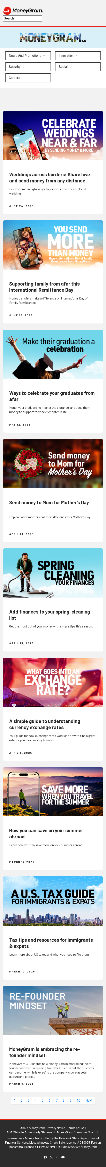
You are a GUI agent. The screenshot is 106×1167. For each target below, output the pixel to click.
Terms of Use (75, 1128)
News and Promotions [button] (25, 56)
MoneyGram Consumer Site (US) (78, 1132)
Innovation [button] (66, 56)
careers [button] (14, 78)
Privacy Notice (56, 1128)
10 (78, 1100)
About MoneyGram (32, 1128)
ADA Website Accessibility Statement (31, 1132)
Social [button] (63, 67)
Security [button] (15, 67)
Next (88, 1100)
